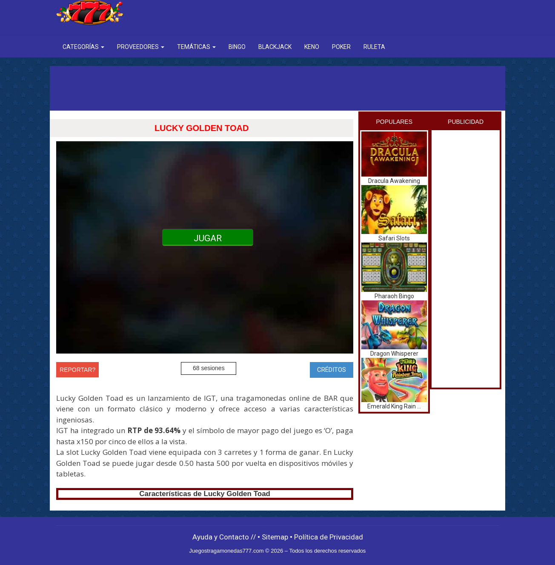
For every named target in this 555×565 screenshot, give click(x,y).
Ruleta (374, 46)
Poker (341, 46)
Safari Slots (394, 238)
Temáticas (196, 46)
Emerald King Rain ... (394, 406)
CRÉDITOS (331, 370)
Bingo (237, 46)
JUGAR (208, 238)
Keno (311, 46)
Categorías (83, 46)
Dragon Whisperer (394, 353)
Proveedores (140, 46)
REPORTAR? (77, 369)
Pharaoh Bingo (394, 296)
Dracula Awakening (394, 180)
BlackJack (275, 46)
